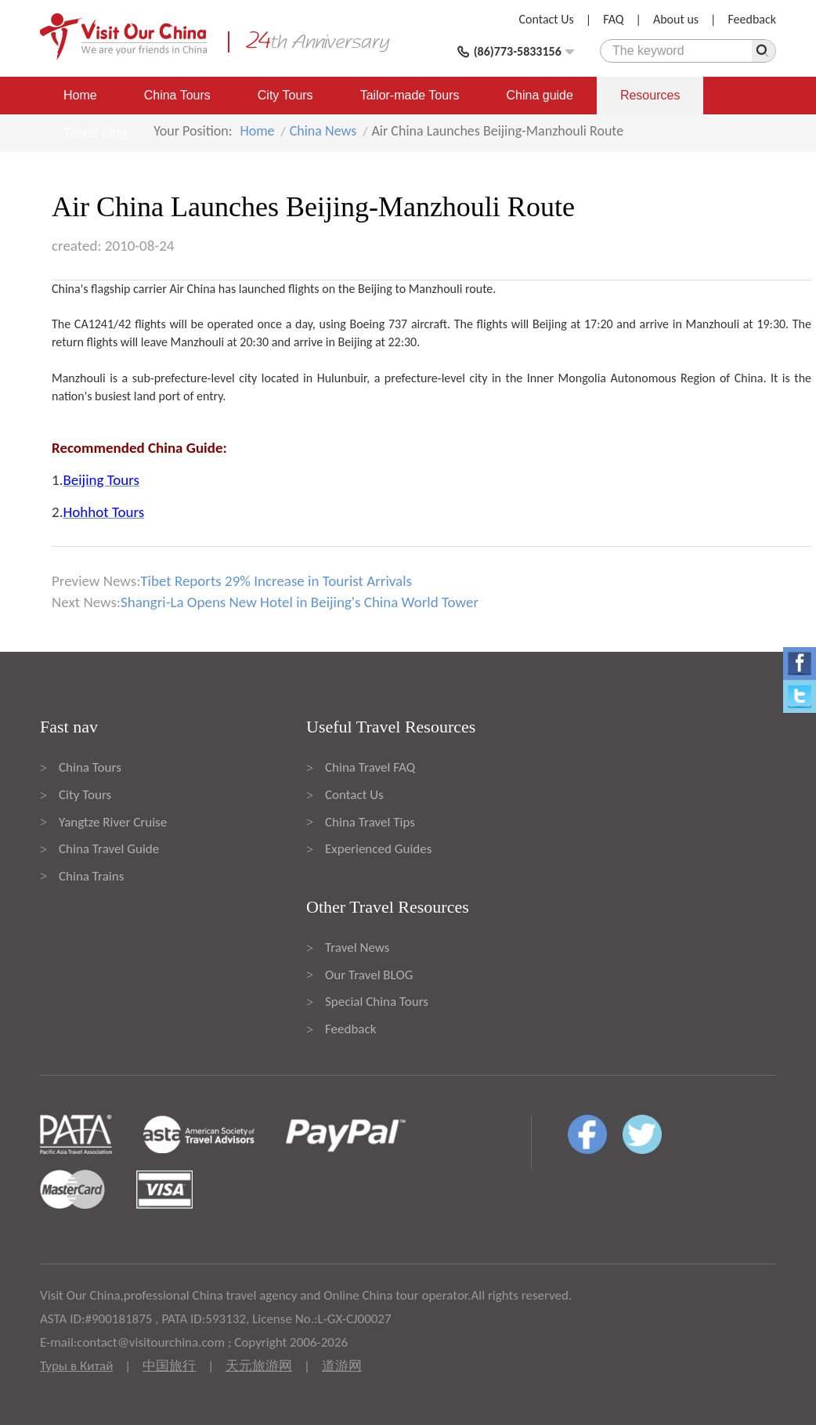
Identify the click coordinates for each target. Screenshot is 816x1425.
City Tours (285, 95)
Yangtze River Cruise (113, 822)
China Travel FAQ (370, 767)
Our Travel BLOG (369, 975)
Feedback (752, 19)
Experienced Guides (378, 849)
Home (80, 95)
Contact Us (546, 19)
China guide (540, 95)
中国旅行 (169, 1366)
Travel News (357, 947)
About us (676, 19)
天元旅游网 (259, 1366)
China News (323, 130)
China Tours (177, 95)
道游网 (342, 1366)
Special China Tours (376, 1001)
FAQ (613, 19)
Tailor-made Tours (410, 95)
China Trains (91, 876)
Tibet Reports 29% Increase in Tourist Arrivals (276, 581)
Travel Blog (94, 132)
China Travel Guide (109, 849)
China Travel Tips (370, 822)
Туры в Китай (76, 1366)
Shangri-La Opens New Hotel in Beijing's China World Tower (299, 602)
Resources (650, 95)
